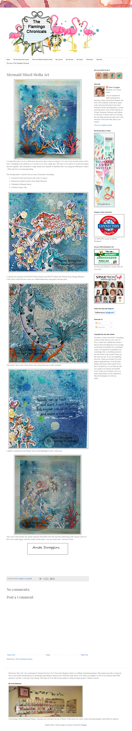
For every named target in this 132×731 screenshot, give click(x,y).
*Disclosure (89, 59)
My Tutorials (69, 59)
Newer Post (11, 655)
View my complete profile (103, 125)
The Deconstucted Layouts (21, 59)
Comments (100, 327)
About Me (99, 59)
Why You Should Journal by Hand (42, 59)
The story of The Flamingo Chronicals (18, 63)
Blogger (84, 725)
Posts (98, 323)
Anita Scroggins (114, 87)
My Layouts (59, 59)
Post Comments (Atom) (24, 659)
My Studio (80, 59)
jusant (70, 725)
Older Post (84, 655)
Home (8, 59)
